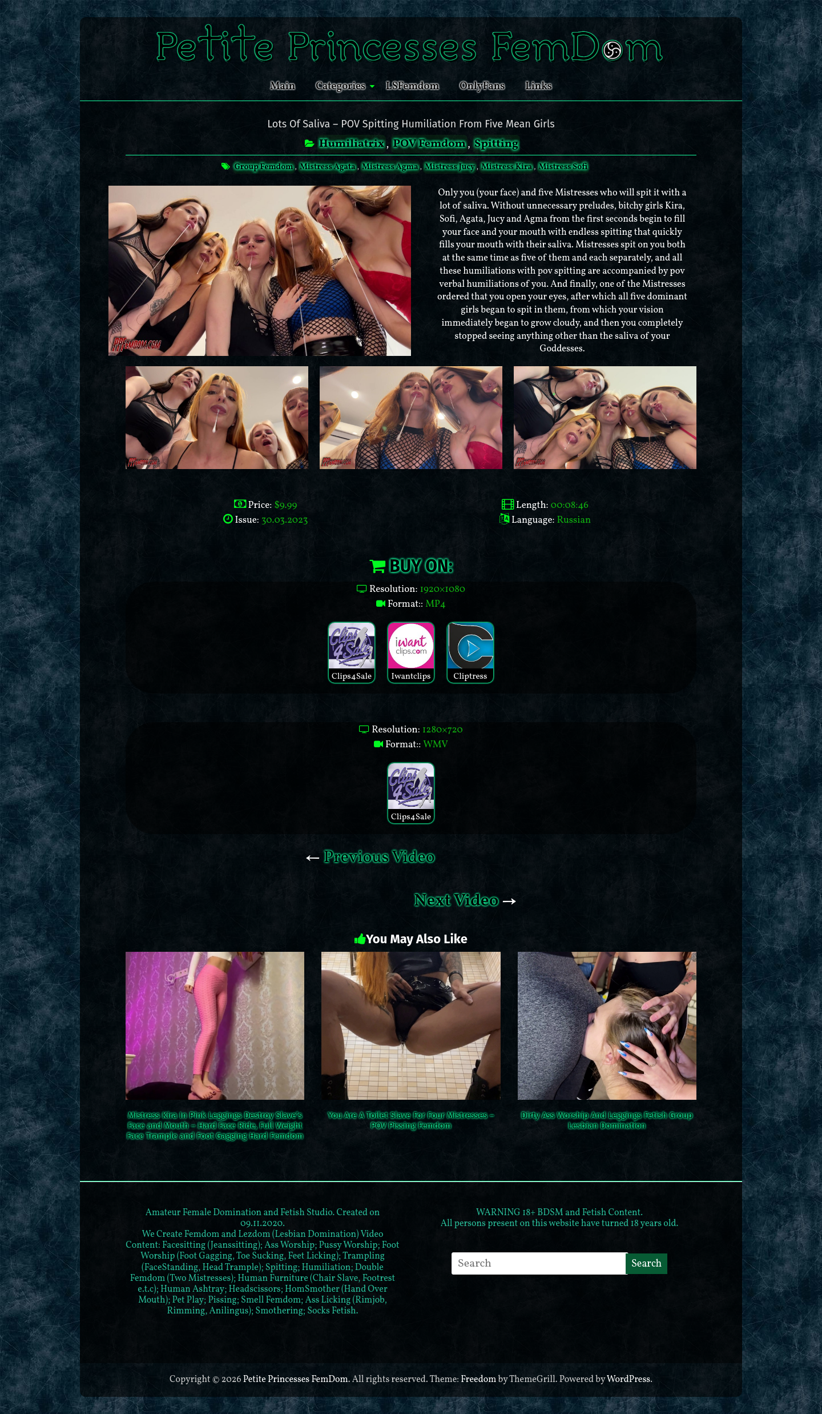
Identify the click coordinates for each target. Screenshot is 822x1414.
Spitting (496, 144)
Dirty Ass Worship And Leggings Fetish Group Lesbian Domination (607, 1120)
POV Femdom (429, 144)
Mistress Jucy (450, 167)
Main (282, 86)
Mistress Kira (506, 167)
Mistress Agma (390, 167)
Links (538, 86)
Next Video (465, 901)
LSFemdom (412, 86)
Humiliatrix (351, 144)
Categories (340, 86)
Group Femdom (264, 167)
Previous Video (370, 858)
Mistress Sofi (563, 167)
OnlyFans (482, 86)
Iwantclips (411, 653)
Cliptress (470, 653)
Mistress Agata (328, 167)
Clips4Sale (351, 653)
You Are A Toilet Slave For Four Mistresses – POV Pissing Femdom (411, 1120)
